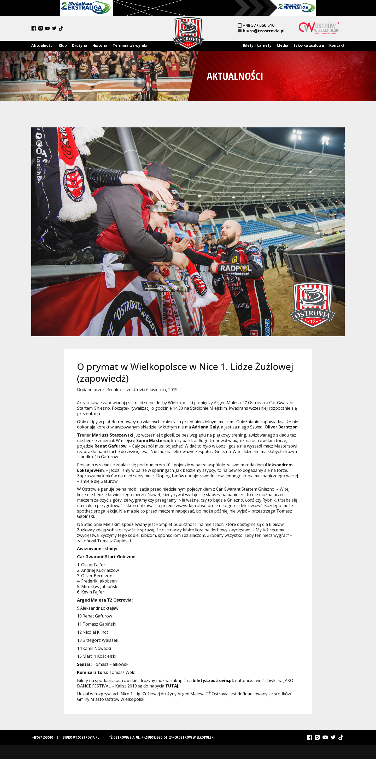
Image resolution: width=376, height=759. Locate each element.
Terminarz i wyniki (130, 45)
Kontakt (337, 45)
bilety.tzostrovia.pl (213, 683)
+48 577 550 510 (256, 25)
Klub (63, 45)
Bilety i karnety (257, 45)
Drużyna (79, 45)
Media (282, 45)
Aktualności (42, 45)
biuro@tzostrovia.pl (261, 31)
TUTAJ (171, 688)
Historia (99, 45)
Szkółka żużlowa (308, 45)
